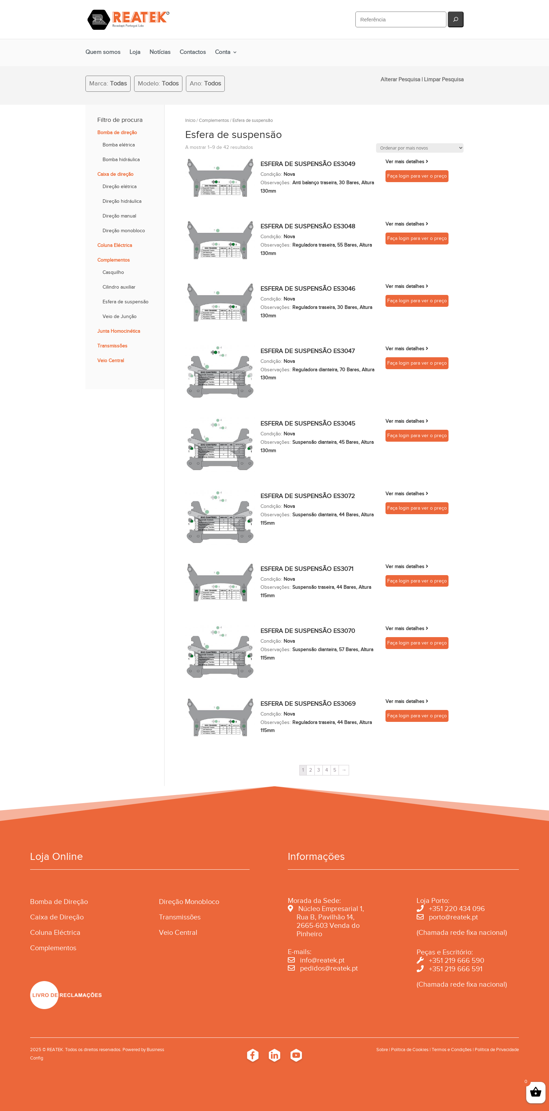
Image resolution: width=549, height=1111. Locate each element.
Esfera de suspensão (125, 301)
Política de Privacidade (497, 1049)
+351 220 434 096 (457, 908)
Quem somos (102, 52)
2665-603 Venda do (328, 925)
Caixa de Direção (57, 917)
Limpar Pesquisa (444, 79)
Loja (135, 52)
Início (190, 120)
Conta (222, 52)
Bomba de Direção (59, 901)
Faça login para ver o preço (417, 176)
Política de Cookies (410, 1049)
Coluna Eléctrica (114, 245)
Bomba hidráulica (121, 159)
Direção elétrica (120, 186)
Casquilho (113, 272)
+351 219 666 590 (456, 960)
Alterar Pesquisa (400, 79)
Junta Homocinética (118, 331)
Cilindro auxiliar (119, 287)
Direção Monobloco (189, 901)
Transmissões (112, 346)
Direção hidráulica (122, 201)
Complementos (214, 120)
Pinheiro (309, 934)
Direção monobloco (124, 230)
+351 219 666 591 (455, 969)
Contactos (193, 52)
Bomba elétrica (119, 144)
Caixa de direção (115, 174)
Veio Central (110, 360)
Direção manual (119, 216)
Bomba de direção (117, 132)
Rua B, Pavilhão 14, (321, 917)
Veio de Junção (120, 316)
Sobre (382, 1049)
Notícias (160, 52)
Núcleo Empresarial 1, (331, 908)
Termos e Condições (452, 1049)
